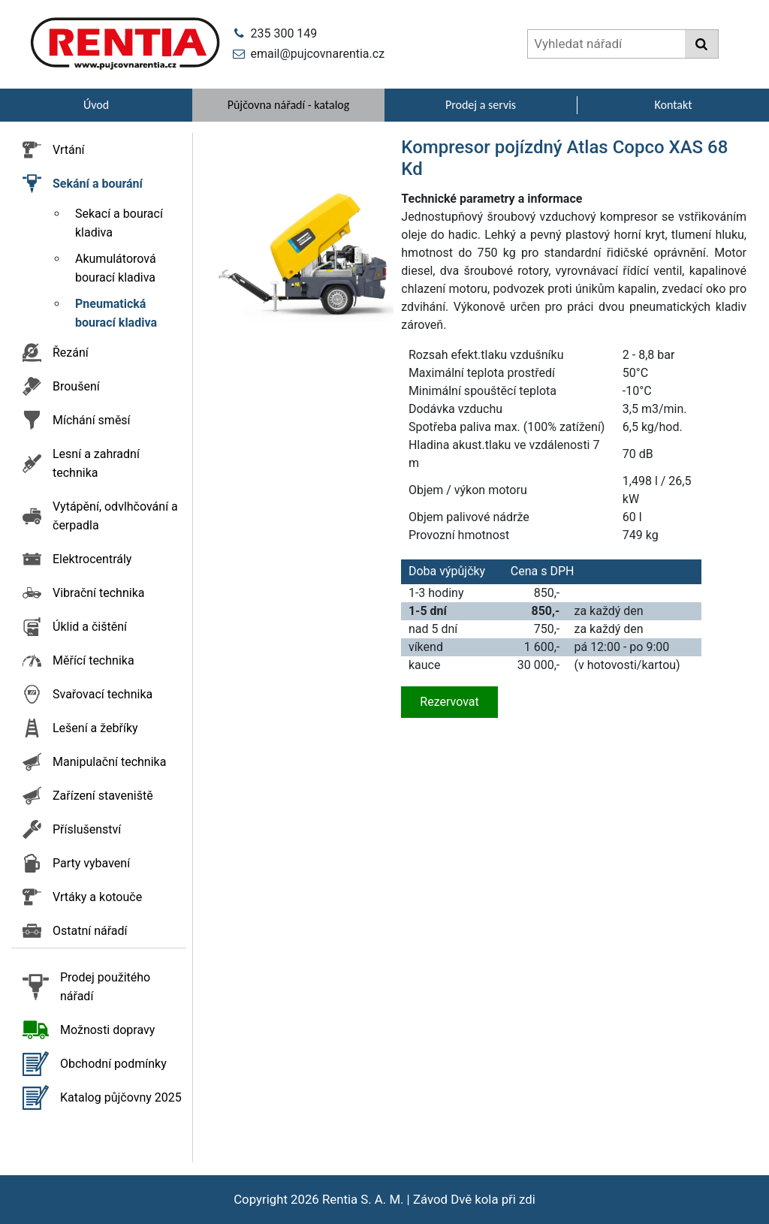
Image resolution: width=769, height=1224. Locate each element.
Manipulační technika (109, 762)
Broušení (76, 386)
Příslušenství (87, 829)
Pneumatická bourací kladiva (116, 313)
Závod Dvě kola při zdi (474, 1199)
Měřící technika (93, 660)
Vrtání (69, 150)
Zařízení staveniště (103, 795)
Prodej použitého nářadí (105, 986)
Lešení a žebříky (95, 728)
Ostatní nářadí (90, 931)
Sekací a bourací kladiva (119, 223)
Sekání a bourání (98, 183)
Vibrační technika (98, 593)
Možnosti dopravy (107, 1030)
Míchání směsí (92, 420)
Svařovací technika (102, 694)
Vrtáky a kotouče (97, 897)
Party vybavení (91, 863)
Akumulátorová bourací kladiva (115, 268)
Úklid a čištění (90, 627)
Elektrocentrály (92, 559)
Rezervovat (449, 702)
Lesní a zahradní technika (96, 463)
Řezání (71, 352)
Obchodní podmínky (113, 1064)
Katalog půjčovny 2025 (121, 1097)
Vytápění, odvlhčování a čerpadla (115, 515)
